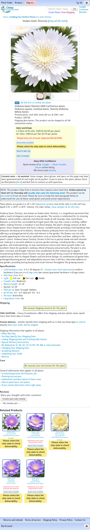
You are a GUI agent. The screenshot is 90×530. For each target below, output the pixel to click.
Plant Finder (7, 3)
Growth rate (9, 281)
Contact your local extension (58, 269)
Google (45, 164)
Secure (38, 167)
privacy (52, 170)
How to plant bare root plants (16, 382)
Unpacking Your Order (12, 354)
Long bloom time (12, 298)
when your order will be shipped (22, 325)
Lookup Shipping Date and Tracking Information (24, 339)
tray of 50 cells (58, 21)
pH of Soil (8, 293)
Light (6, 278)
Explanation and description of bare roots (21, 379)
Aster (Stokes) (45, 17)
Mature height (10, 284)
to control (80, 322)
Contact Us (80, 520)
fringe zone (32, 272)
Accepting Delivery (10, 351)
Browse (19, 3)
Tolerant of (9, 290)
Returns (5, 356)
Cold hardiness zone (13, 269)
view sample (47, 204)
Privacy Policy (66, 520)
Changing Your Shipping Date (15, 348)
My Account (6, 526)
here (19, 182)
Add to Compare (23, 156)
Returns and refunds (13, 520)
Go (74, 9)
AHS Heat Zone (11, 275)
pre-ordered (6, 196)
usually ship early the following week (46, 193)
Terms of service (33, 520)
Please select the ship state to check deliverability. (41, 146)
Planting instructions (11, 376)
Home (5, 17)
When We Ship (9, 333)
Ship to (30, 3)
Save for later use (23, 151)
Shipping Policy (50, 520)
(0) (79, 3)
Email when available (25, 143)
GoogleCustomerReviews (84, 9)
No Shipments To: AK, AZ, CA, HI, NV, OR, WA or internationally (31, 345)
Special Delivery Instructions (15, 342)
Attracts (8, 295)
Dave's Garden (59, 164)
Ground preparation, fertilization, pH (19, 373)
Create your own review (13, 399)
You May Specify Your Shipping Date (19, 336)
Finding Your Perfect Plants (24, 17)
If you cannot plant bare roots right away (21, 385)
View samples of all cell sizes (65, 207)
